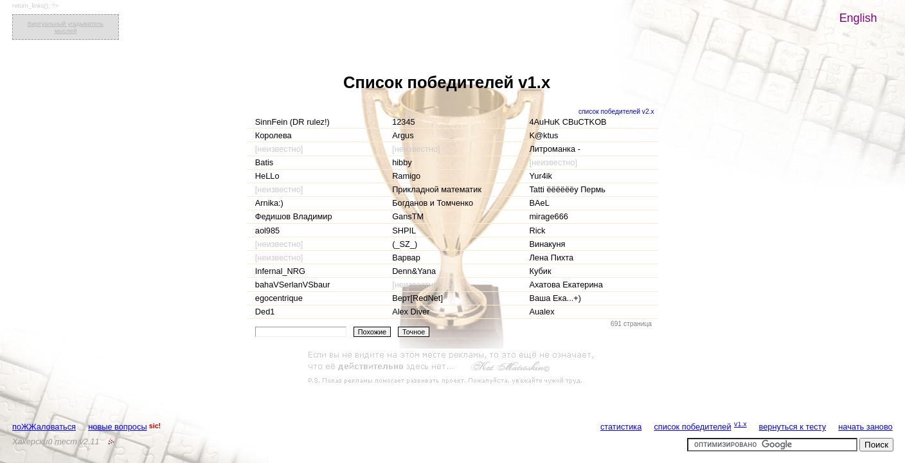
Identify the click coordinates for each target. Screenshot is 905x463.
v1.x (740, 424)
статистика (620, 426)
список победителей (692, 426)
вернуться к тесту (793, 426)
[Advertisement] (452, 368)
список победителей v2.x (616, 111)
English (858, 18)
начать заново (865, 426)
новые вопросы (117, 426)
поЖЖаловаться (44, 426)
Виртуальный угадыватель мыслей (65, 27)
